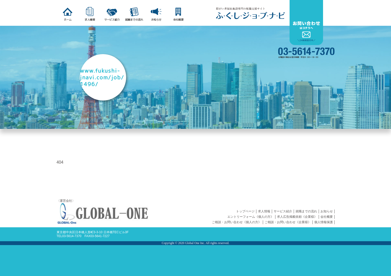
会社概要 (326, 217)
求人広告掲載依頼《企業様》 (297, 217)
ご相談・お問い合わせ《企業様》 (288, 222)
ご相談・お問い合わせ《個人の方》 (236, 222)
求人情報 (264, 211)
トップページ (245, 211)
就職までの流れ (306, 211)
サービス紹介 (283, 211)
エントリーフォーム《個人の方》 (250, 217)
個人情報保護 (323, 222)
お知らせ (326, 211)
